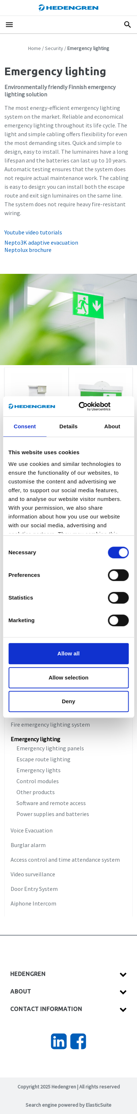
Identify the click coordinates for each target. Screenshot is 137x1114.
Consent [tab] (25, 426)
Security (54, 48)
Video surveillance (33, 874)
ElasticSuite (98, 1105)
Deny (68, 701)
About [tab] (112, 426)
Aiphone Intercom (33, 903)
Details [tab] (69, 426)
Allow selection (68, 677)
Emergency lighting (35, 739)
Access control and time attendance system (65, 859)
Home (34, 48)
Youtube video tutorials (33, 232)
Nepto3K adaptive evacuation (41, 242)
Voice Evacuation (32, 830)
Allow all (68, 653)
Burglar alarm (28, 845)
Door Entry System (34, 888)
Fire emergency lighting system (50, 724)
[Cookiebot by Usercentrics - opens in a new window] (89, 406)
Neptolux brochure (28, 249)
